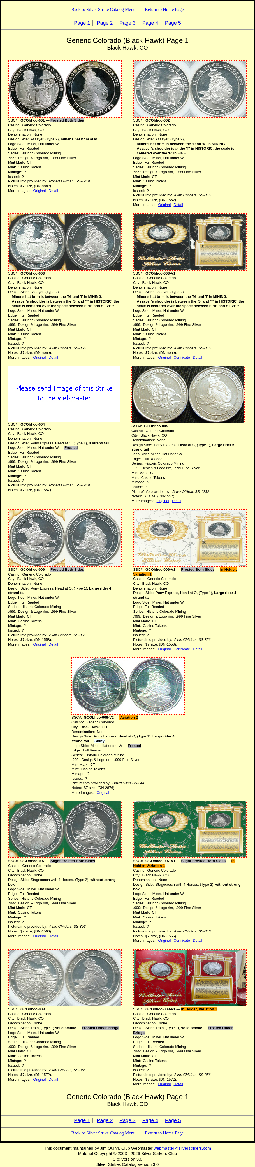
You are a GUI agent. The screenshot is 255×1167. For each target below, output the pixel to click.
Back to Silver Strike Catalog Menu (103, 9)
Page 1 (82, 23)
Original (39, 191)
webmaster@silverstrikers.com (182, 1148)
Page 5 (173, 23)
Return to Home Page (164, 9)
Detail (53, 191)
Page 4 (150, 23)
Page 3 (127, 23)
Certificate (182, 357)
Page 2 (105, 23)
